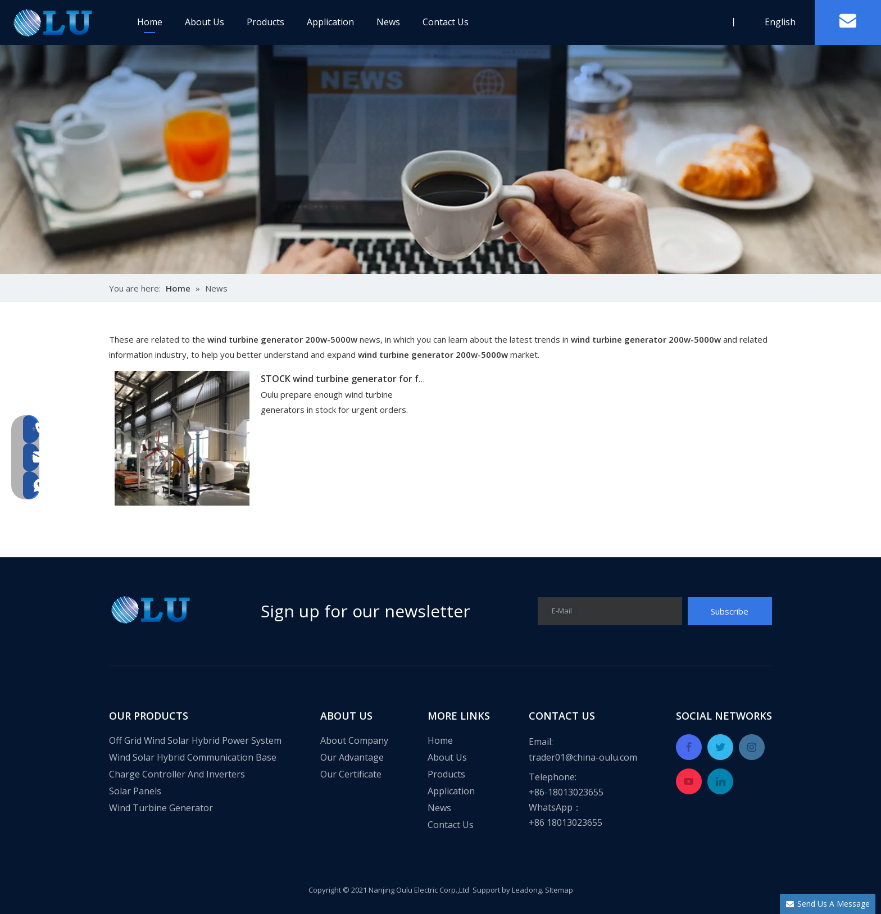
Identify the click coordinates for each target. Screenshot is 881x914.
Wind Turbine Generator (161, 808)
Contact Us (446, 22)
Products (265, 22)
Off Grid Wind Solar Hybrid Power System (195, 740)
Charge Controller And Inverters (177, 774)
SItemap (559, 890)
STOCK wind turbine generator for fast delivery (365, 378)
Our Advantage (352, 757)
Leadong (527, 890)
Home (149, 22)
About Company (354, 740)
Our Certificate (351, 774)
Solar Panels (135, 791)
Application (330, 22)
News (388, 22)
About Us (204, 22)
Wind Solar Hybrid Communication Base (192, 757)
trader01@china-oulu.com (583, 757)
